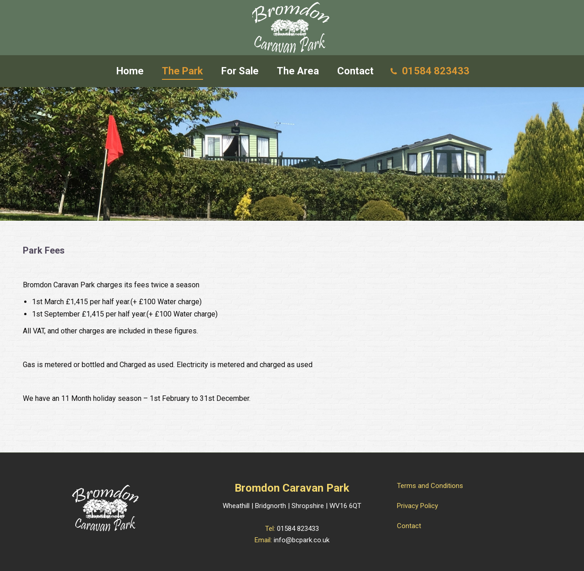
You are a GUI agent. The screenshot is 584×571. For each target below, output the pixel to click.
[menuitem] (130, 71)
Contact (409, 526)
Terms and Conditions (430, 486)
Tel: (271, 528)
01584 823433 (298, 528)
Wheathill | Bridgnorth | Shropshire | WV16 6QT (292, 506)
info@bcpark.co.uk (301, 540)
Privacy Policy (417, 506)
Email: (264, 540)
